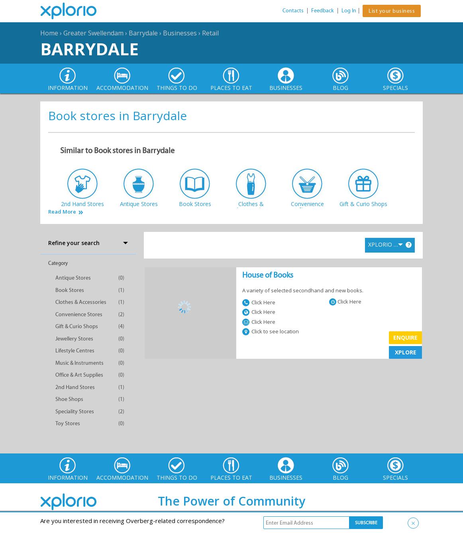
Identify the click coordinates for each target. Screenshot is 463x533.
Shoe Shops (69, 399)
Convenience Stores (78, 314)
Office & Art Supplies (79, 375)
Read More (62, 211)
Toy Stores (67, 423)
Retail (210, 33)
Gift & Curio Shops (76, 326)
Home (49, 33)
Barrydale (143, 33)
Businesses (180, 33)
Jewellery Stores (74, 338)
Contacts (293, 10)
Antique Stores (73, 277)
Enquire (405, 337)
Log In (348, 10)
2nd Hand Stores (75, 387)
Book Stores (69, 290)
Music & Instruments (79, 363)
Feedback (322, 10)
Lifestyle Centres (74, 350)
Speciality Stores (74, 411)
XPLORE (405, 352)
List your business (392, 11)
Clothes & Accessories (80, 302)
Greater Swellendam (93, 33)
